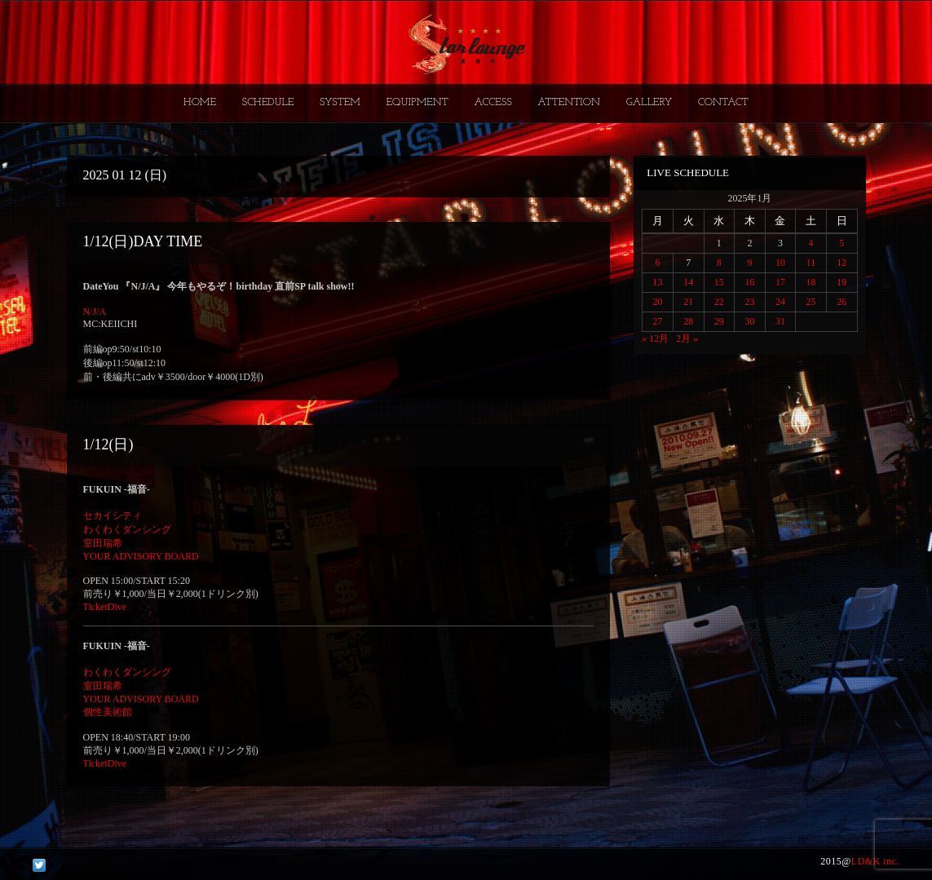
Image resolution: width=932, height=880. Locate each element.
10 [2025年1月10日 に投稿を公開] (780, 262)
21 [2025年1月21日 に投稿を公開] (688, 301)
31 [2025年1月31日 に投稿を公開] (780, 321)
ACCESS (492, 102)
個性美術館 (107, 712)
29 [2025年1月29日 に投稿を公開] (719, 321)
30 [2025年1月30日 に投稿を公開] (749, 321)
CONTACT (723, 102)
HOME (199, 102)
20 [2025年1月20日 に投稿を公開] (658, 301)
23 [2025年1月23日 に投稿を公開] (749, 301)
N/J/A (95, 311)
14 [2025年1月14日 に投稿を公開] (688, 282)
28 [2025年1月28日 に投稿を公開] (688, 321)
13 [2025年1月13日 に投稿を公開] (658, 282)
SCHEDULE (267, 102)
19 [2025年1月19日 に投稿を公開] (841, 282)
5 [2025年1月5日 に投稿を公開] (841, 243)
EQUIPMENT (417, 102)
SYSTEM (340, 102)
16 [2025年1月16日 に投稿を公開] (749, 282)
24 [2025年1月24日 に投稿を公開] (780, 301)
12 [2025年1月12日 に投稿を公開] (841, 262)
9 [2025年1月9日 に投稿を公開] (749, 262)
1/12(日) (108, 444)
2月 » (687, 338)
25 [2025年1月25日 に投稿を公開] (811, 301)
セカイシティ (112, 515)
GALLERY (649, 102)
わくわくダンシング (127, 529)
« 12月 (655, 338)
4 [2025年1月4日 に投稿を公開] (811, 243)
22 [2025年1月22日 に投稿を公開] (719, 301)
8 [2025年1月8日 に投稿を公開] (719, 262)
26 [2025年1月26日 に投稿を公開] (841, 301)
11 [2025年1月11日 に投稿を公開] (811, 262)
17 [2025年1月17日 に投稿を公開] (780, 282)
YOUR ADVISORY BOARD (141, 556)
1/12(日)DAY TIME (143, 241)
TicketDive (105, 606)
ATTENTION (568, 102)
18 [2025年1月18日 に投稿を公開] (811, 282)
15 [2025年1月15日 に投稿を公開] (719, 282)
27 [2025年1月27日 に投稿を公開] (658, 321)
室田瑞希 (102, 543)
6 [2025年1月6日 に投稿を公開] (658, 262)
